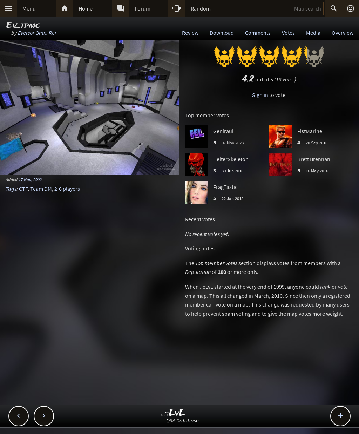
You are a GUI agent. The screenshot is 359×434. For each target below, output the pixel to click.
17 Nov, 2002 (30, 179)
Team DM (41, 188)
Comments (258, 32)
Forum (142, 8)
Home (86, 8)
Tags (11, 188)
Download (222, 32)
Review (190, 32)
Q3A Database (182, 420)
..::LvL (173, 413)
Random (201, 8)
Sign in (260, 94)
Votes (288, 32)
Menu (29, 8)
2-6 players (67, 188)
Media (313, 32)
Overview (342, 32)
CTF (23, 188)
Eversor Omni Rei (37, 32)
